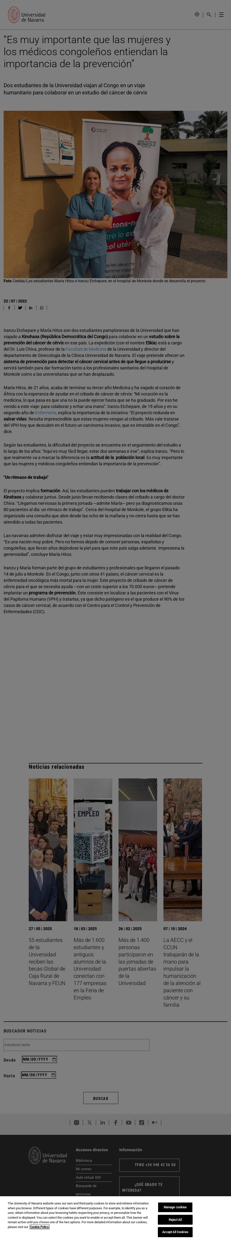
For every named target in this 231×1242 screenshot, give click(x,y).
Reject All (175, 1220)
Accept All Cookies (175, 1232)
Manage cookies (175, 1207)
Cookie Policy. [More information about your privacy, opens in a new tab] (39, 1227)
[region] (115, 1219)
